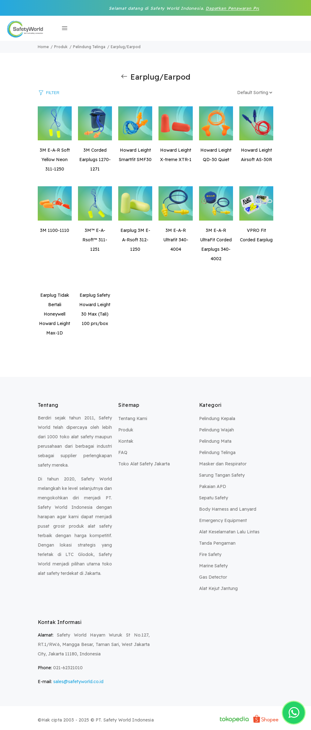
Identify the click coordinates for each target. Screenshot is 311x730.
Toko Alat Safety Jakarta (144, 464)
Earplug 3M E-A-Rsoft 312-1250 (135, 239)
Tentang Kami (132, 418)
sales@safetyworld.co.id (78, 681)
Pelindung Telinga (217, 452)
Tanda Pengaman (217, 543)
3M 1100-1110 (54, 230)
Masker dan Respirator (223, 464)
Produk (125, 430)
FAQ (122, 452)
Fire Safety (210, 554)
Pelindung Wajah (216, 430)
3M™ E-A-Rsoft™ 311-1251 (94, 239)
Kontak (125, 441)
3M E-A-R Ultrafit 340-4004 (175, 239)
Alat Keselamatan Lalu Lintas (229, 532)
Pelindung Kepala (217, 418)
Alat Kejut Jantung (218, 588)
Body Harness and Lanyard (227, 509)
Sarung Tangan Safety (222, 475)
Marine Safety (213, 566)
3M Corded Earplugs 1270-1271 (95, 159)
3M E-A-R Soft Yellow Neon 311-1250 (55, 159)
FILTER (52, 92)
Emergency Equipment (223, 520)
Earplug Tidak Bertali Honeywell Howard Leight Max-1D (54, 314)
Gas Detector (213, 577)
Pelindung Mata (215, 441)
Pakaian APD (212, 486)
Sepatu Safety (213, 498)
